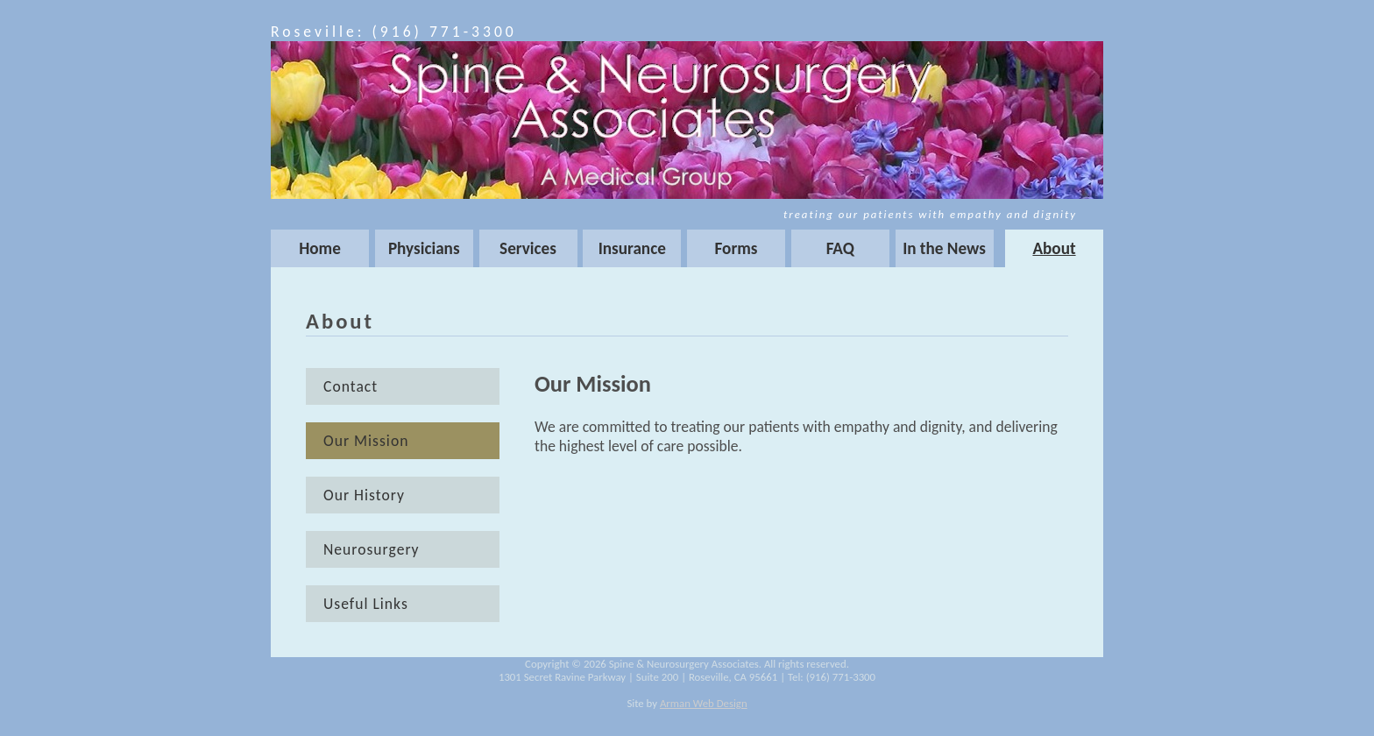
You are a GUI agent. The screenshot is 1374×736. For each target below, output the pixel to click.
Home (320, 248)
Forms (736, 248)
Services (527, 248)
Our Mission (365, 440)
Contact (350, 386)
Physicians (424, 248)
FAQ (840, 248)
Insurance (632, 248)
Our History (364, 495)
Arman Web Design (703, 703)
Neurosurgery (371, 549)
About (1053, 248)
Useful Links (365, 603)
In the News (944, 248)
